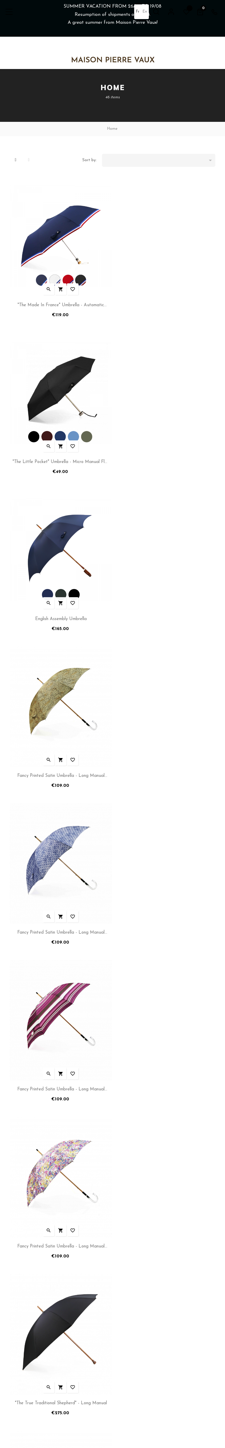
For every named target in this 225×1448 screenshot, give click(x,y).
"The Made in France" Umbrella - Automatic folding (60, 304)
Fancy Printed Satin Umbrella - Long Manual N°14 (59, 766)
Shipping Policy (23, 1294)
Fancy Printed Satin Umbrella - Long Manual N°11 (165, 458)
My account (20, 1284)
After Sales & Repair (133, 1312)
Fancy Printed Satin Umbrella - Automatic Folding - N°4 (165, 921)
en (144, 12)
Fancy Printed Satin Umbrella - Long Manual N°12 (59, 612)
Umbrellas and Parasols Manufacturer (149, 1284)
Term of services (25, 1303)
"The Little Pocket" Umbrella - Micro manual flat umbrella (165, 304)
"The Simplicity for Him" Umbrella (165, 1074)
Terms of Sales (23, 1312)
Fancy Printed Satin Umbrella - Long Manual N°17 (165, 612)
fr (137, 12)
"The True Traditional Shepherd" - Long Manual (165, 765)
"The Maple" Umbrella (59, 1074)
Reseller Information (133, 1294)
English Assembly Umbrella (60, 457)
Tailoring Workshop (132, 1303)
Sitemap (122, 1322)
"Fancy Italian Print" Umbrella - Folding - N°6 (60, 920)
